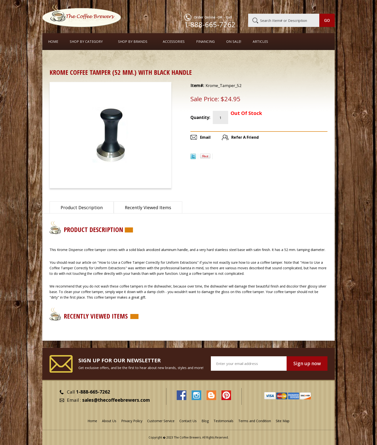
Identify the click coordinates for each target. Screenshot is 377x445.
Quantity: (200, 117)
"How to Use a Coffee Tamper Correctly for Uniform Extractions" (148, 262)
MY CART (325, 6)
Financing (205, 41)
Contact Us (188, 421)
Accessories (174, 41)
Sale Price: (204, 98)
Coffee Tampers (110, 58)
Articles (260, 41)
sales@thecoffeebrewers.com (116, 400)
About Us (247, 6)
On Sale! (233, 41)
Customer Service (272, 6)
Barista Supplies (78, 58)
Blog (293, 6)
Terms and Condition (254, 421)
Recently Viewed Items (148, 207)
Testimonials (223, 421)
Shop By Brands (132, 41)
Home (53, 41)
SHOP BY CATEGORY (86, 41)
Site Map (282, 421)
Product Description (82, 207)
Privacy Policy (131, 421)
